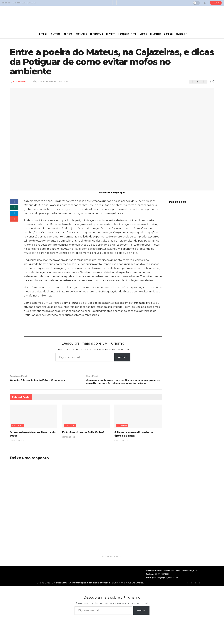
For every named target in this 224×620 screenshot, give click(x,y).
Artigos (68, 34)
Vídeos (143, 34)
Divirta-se (181, 34)
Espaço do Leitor (127, 34)
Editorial (42, 34)
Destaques (81, 34)
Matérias (55, 34)
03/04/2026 (15, 446)
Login (215, 3)
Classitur (155, 34)
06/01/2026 (36, 81)
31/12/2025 (66, 442)
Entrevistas (96, 34)
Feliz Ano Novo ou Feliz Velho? (83, 437)
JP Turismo (19, 81)
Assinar (122, 357)
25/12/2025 (119, 446)
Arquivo (168, 34)
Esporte (110, 34)
